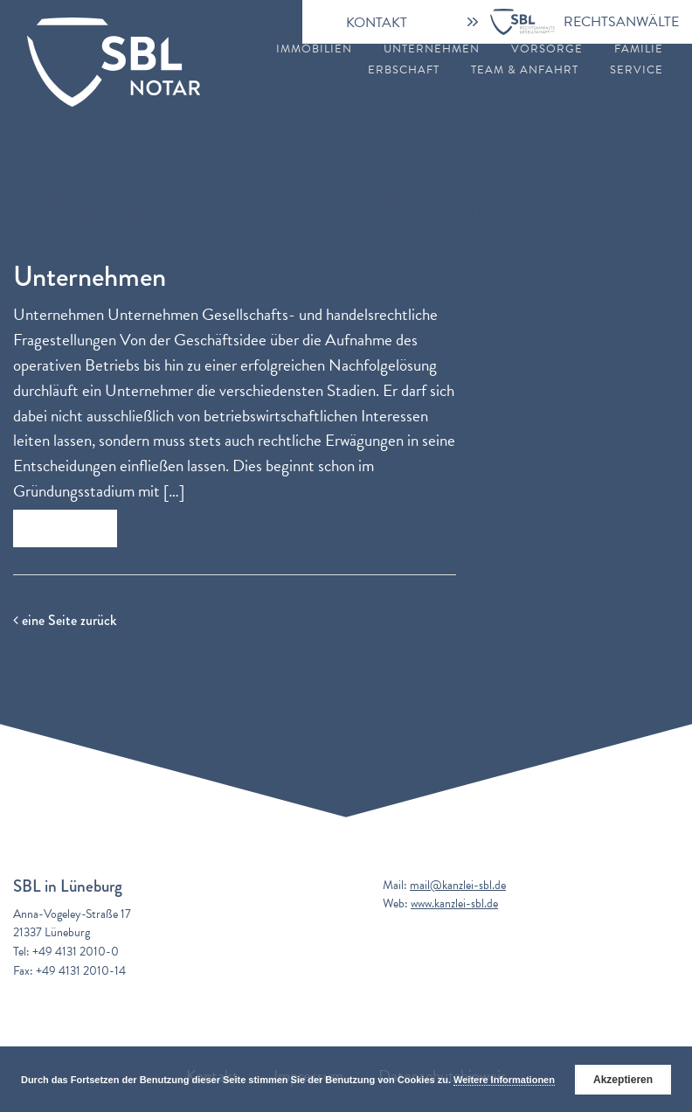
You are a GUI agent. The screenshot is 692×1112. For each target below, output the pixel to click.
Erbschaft (403, 70)
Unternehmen (432, 49)
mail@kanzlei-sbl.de (458, 885)
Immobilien (314, 49)
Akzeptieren (623, 1080)
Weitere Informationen (504, 1079)
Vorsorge (547, 49)
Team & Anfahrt (524, 70)
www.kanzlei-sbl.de (454, 903)
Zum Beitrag (65, 528)
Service (636, 70)
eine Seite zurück (64, 620)
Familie (638, 49)
